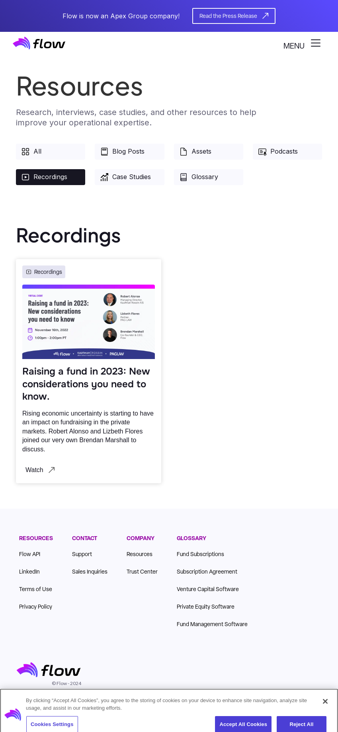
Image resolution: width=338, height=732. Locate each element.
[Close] (325, 705)
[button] (304, 43)
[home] (39, 43)
